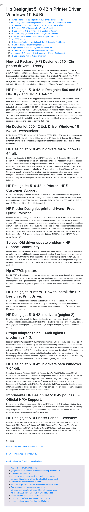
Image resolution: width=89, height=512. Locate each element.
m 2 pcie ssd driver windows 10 (24, 468)
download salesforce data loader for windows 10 (31, 498)
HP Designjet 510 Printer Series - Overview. (28, 56)
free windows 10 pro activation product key (28, 487)
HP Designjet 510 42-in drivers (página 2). (28, 45)
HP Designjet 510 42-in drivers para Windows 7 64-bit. (33, 50)
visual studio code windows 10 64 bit (26, 482)
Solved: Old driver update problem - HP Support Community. (35, 36)
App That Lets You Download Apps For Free (24, 461)
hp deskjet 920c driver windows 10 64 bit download (32, 493)
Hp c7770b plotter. (18, 39)
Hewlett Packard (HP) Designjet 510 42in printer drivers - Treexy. (37, 20)
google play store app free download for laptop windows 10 (35, 471)
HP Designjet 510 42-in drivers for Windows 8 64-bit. (32, 28)
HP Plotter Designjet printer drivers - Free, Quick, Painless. (34, 34)
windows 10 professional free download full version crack (34, 479)
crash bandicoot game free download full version (31, 501)
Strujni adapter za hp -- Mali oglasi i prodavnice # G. (32, 48)
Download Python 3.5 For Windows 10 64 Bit (24, 446)
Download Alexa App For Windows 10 (21, 454)
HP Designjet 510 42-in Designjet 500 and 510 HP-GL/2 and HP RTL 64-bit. (41, 23)
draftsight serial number (21, 473)
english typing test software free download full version (33, 476)
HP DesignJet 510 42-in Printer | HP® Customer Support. (34, 31)
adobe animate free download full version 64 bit (30, 496)
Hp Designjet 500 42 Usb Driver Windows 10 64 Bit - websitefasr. (37, 25)
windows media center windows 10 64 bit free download (34, 490)
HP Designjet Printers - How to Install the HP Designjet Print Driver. (38, 42)
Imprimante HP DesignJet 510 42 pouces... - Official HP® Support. (38, 53)
